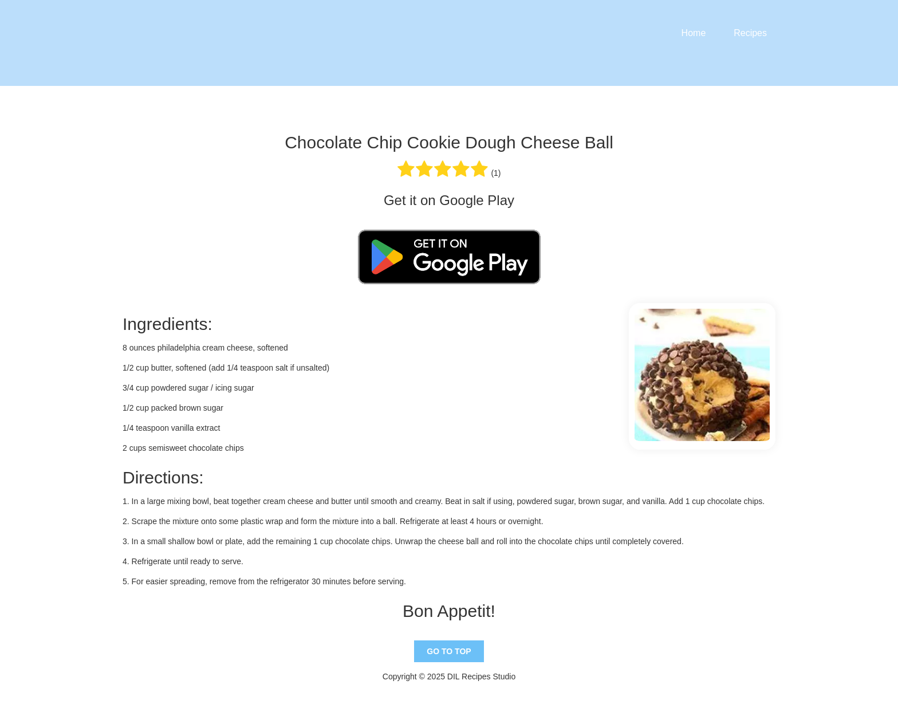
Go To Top (449, 651)
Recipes (750, 33)
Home (694, 33)
